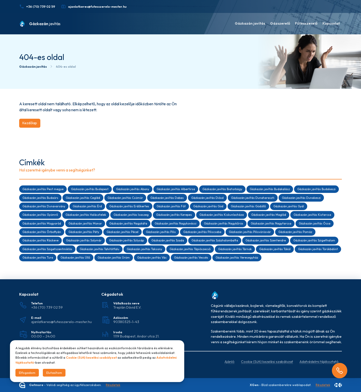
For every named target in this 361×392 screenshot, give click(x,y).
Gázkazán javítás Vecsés (191, 257)
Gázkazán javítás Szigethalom (314, 240)
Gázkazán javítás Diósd (207, 198)
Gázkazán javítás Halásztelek (85, 215)
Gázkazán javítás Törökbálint (318, 249)
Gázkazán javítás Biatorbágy (222, 189)
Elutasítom (54, 373)
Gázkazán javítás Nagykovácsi (175, 223)
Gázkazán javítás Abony (132, 189)
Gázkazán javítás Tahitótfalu (99, 249)
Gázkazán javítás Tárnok (235, 249)
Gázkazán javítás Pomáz (295, 232)
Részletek (113, 385)
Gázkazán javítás (250, 23)
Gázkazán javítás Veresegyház (237, 257)
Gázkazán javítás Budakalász (270, 189)
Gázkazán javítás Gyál (288, 206)
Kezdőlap (29, 123)
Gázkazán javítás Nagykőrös (223, 223)
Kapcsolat (331, 23)
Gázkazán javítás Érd (87, 206)
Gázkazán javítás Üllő (75, 257)
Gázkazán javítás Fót (171, 206)
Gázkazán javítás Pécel (122, 232)
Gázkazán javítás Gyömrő (40, 215)
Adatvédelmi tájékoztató (319, 361)
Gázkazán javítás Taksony (144, 249)
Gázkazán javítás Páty (83, 232)
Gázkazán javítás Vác (152, 257)
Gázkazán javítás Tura (37, 257)
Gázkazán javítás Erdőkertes (129, 206)
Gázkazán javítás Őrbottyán (41, 232)
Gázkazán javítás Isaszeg (131, 215)
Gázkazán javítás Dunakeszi (301, 198)
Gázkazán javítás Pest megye (42, 189)
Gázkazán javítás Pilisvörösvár (250, 232)
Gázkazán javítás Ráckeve (40, 240)
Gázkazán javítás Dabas (167, 198)
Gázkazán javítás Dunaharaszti (252, 198)
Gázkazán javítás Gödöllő (248, 206)
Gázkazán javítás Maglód (268, 215)
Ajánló (230, 361)
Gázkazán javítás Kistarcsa (312, 215)
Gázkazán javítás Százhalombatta (214, 240)
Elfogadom (27, 373)
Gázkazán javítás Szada (167, 240)
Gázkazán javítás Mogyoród (41, 223)
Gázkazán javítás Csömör (125, 198)
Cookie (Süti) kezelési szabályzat (267, 361)
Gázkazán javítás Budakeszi (316, 189)
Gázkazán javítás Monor (85, 223)
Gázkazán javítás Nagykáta (128, 223)
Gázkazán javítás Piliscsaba (202, 232)
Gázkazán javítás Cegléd (83, 198)
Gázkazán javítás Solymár (84, 240)
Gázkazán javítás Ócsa (314, 223)
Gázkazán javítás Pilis (161, 232)
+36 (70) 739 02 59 (47, 307)
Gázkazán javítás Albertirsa (176, 189)
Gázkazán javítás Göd (208, 206)
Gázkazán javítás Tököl (275, 249)
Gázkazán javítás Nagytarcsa (271, 223)
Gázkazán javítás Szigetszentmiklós (47, 249)
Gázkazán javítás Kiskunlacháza (221, 215)
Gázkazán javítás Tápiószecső (190, 249)
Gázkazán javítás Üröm (114, 257)
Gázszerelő (280, 23)
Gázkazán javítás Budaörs (40, 198)
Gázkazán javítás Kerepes (174, 215)
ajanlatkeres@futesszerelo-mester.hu (61, 322)
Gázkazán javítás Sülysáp (126, 240)
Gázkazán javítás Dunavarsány (43, 206)
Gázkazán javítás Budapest (90, 189)
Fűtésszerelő (306, 23)
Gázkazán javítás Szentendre (265, 240)
